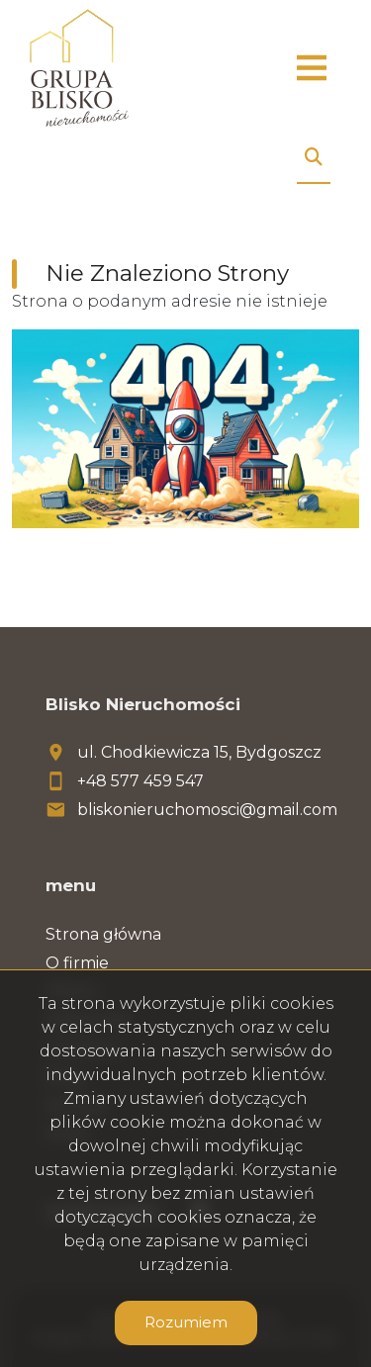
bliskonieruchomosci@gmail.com (207, 809)
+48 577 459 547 (140, 781)
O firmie (77, 963)
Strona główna (103, 934)
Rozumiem (186, 1322)
